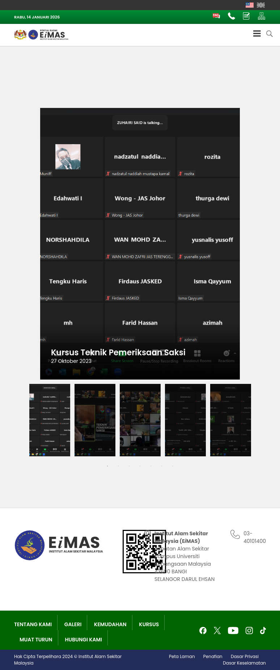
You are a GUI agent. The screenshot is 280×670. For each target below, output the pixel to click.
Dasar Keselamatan (244, 663)
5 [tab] (150, 466)
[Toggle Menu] (257, 33)
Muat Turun (36, 639)
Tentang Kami (33, 624)
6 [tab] (161, 466)
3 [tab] (129, 466)
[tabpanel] (49, 420)
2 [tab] (118, 466)
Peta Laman (182, 656)
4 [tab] (140, 466)
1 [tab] (107, 466)
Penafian (212, 656)
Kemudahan (110, 624)
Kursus (149, 624)
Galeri (73, 624)
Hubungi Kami (83, 639)
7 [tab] (172, 466)
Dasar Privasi (245, 656)
